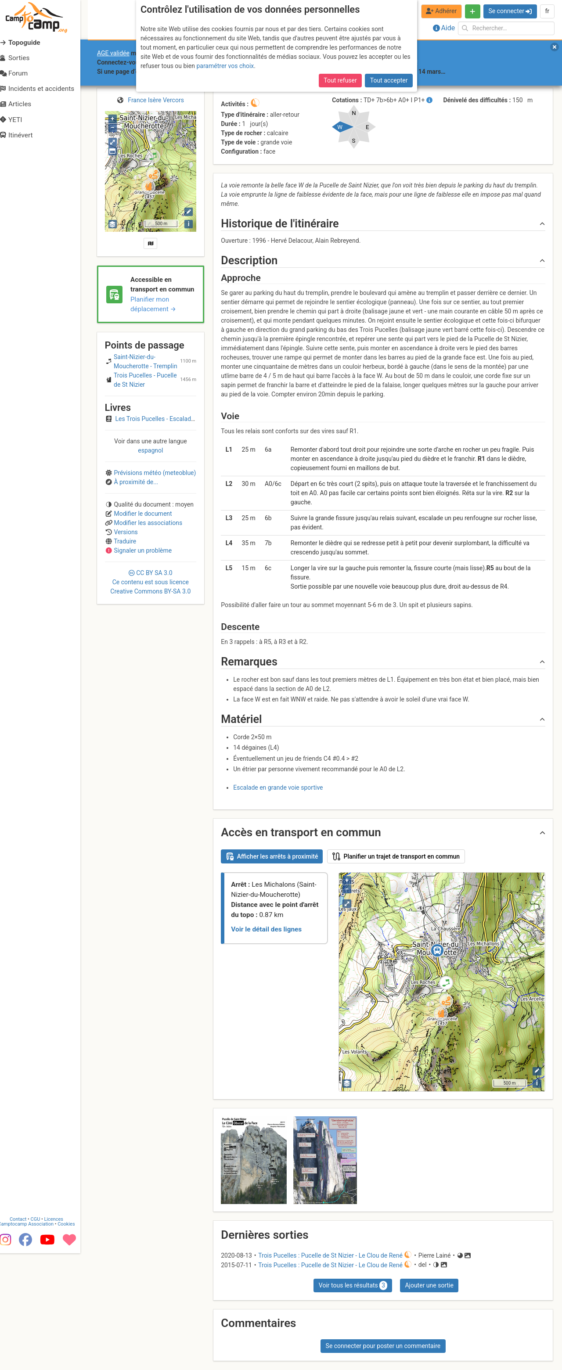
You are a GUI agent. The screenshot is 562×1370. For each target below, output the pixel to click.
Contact (25, 1336)
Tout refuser (340, 80)
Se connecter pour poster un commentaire (383, 1345)
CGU (43, 1336)
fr (547, 10)
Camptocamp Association (33, 1341)
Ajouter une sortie (429, 1285)
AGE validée (113, 53)
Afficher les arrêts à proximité (272, 856)
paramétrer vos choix (225, 65)
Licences (61, 1336)
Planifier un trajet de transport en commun (396, 856)
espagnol (150, 450)
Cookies (73, 1341)
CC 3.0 (150, 582)
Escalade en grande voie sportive (278, 787)
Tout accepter (389, 80)
